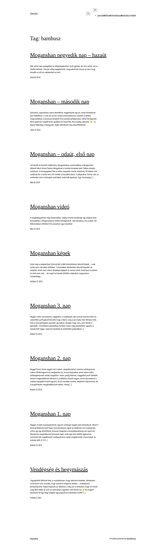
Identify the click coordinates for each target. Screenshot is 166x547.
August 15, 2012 (36, 389)
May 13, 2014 (35, 229)
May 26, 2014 (35, 182)
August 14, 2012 (36, 445)
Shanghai (34, 13)
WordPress (131, 538)
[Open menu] (88, 13)
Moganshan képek (50, 253)
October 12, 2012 (36, 281)
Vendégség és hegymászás (59, 469)
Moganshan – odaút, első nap (62, 154)
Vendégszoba (117, 15)
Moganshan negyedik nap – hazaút (68, 55)
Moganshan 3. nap (50, 306)
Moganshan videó (49, 207)
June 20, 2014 (35, 77)
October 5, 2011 (36, 498)
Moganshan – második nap (59, 101)
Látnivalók (101, 15)
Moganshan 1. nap (50, 414)
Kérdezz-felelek (129, 15)
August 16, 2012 (36, 334)
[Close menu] (95, 10)
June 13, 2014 (35, 130)
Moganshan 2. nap (50, 358)
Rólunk (109, 15)
